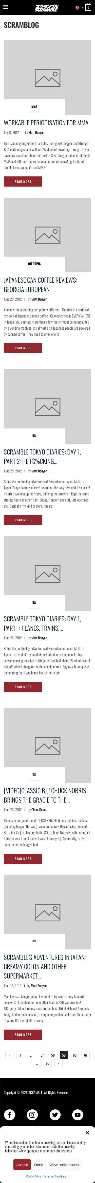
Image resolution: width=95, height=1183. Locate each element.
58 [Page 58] (53, 1055)
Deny (38, 1165)
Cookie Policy (33, 1176)
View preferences (64, 1165)
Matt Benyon (36, 132)
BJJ (34, 435)
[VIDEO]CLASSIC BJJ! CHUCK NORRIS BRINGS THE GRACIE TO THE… (45, 795)
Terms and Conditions (54, 1176)
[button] (87, 1132)
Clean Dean (38, 809)
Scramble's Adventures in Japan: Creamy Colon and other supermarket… (45, 966)
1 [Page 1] (20, 1055)
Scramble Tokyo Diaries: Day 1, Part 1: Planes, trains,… (42, 623)
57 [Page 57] (42, 1055)
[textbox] (77, 7)
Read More (23, 181)
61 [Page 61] (85, 1055)
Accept (22, 1165)
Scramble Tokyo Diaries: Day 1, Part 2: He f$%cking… (42, 456)
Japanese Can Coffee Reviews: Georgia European (40, 284)
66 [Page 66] (47, 1063)
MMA (34, 106)
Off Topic (34, 263)
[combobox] (77, 7)
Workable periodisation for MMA (46, 122)
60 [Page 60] (75, 1055)
